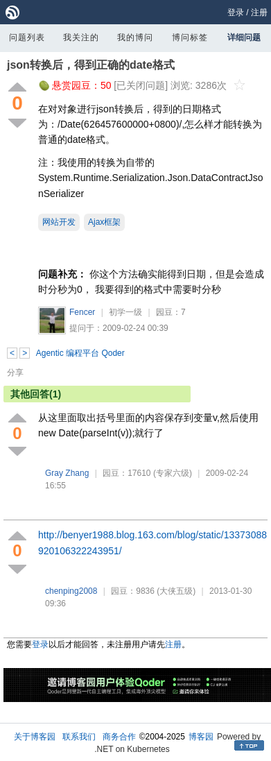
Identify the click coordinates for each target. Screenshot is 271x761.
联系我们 (79, 737)
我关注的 (81, 37)
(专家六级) (172, 473)
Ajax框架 (104, 222)
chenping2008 (71, 591)
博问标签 (190, 37)
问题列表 (27, 37)
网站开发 (59, 222)
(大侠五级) (176, 591)
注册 (259, 12)
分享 (15, 372)
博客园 (201, 737)
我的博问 (135, 37)
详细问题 (244, 37)
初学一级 (125, 312)
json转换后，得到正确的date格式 (91, 65)
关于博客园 (34, 737)
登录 (235, 12)
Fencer (82, 312)
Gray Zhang (67, 473)
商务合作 (119, 737)
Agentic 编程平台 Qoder (80, 353)
